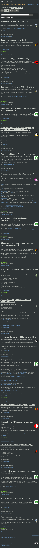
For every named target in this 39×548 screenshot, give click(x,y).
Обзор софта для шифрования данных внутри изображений (17, 244)
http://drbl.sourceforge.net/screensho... (8, 380)
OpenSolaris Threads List (8, 164)
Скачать (4, 435)
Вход (37, 4)
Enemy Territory (4, 186)
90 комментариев (5, 214)
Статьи (11, 4)
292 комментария (5, 441)
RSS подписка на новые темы (9, 537)
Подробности (5, 49)
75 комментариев (5, 36)
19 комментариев (5, 239)
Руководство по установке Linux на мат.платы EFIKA (15, 300)
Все (2, 10)
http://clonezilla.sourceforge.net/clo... (18, 376)
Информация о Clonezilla (11, 360)
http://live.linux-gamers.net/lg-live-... (14, 205)
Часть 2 (4, 30)
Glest (2, 188)
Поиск (23, 4)
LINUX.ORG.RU (6, 1)
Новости (2, 4)
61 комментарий (4, 54)
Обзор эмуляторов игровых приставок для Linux (19, 270)
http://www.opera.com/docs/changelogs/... (17, 433)
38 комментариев (5, 265)
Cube (11, 192)
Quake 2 (31, 200)
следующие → (35, 535)
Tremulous (3, 195)
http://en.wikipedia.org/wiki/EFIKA (9, 310)
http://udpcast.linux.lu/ (5, 374)
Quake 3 (34, 202)
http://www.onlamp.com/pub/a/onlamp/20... (16, 28)
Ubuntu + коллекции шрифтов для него (17, 404)
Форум (15, 4)
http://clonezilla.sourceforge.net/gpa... (8, 390)
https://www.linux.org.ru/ (5, 545)
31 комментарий (4, 531)
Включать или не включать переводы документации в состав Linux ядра (17, 128)
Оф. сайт (4, 395)
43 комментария (4, 295)
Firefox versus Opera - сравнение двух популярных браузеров (16, 446)
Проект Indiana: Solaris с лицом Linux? (16, 498)
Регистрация (31, 4)
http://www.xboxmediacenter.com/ (14, 228)
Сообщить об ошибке (5, 544)
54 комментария (4, 356)
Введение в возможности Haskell (14, 21)
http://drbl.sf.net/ (22, 372)
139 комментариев (5, 513)
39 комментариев (5, 333)
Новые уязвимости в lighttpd (13, 40)
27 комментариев (5, 418)
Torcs (2, 193)
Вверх (36, 543)
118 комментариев (5, 150)
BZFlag (2, 184)
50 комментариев (5, 170)
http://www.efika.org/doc (7, 319)
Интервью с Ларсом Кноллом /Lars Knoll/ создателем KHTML (18, 109)
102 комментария (5, 467)
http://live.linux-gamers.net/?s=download (14, 206)
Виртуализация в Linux (10, 517)
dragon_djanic (17, 7)
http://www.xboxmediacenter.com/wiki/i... (25, 229)
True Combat (4, 198)
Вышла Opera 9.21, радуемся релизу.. (16, 422)
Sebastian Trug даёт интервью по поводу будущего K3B (18, 472)
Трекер (19, 4)
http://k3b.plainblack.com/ (10, 486)
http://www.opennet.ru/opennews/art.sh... (19, 96)
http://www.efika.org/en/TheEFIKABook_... (11, 325)
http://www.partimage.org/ (6, 373)
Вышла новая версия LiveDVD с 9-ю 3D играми (17, 175)
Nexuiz (2, 189)
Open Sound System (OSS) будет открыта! (17, 154)
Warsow (3, 200)
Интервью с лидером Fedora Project (15, 58)
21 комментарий (4, 123)
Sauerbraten (4, 191)
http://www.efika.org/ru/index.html (9, 316)
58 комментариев (5, 83)
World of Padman (5, 202)
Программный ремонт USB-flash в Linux (17, 87)
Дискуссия (4, 144)
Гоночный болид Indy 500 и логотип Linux (18, 337)
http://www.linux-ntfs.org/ (23, 373)
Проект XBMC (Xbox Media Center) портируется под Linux (14, 219)
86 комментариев (5, 401)
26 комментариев (5, 494)
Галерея (7, 4)
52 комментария (4, 104)
